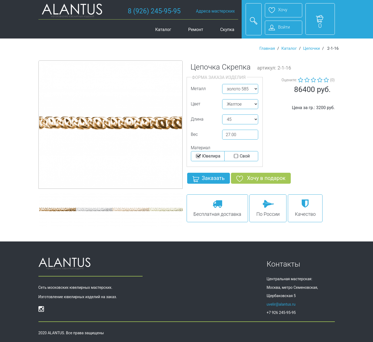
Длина (197, 119)
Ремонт (195, 29)
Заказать (209, 179)
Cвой (241, 156)
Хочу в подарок (260, 179)
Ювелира (207, 156)
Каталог (163, 29)
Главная (267, 48)
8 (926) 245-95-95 (154, 11)
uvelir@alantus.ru (281, 304)
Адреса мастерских (215, 11)
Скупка (227, 29)
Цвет (196, 103)
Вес (194, 134)
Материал (200, 147)
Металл (198, 88)
